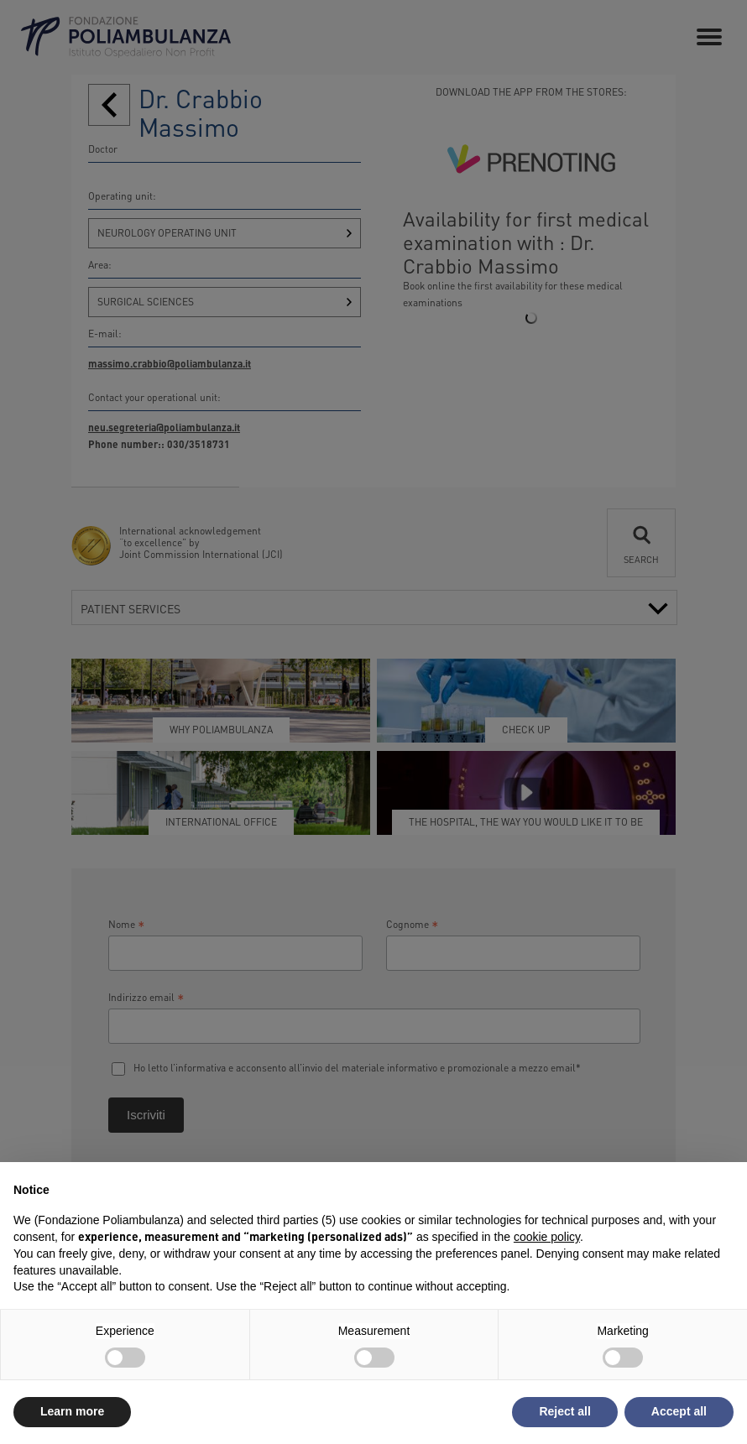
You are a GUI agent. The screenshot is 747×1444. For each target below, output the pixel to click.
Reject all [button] (564, 1411)
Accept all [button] (679, 1411)
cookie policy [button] (547, 1236)
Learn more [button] (72, 1411)
